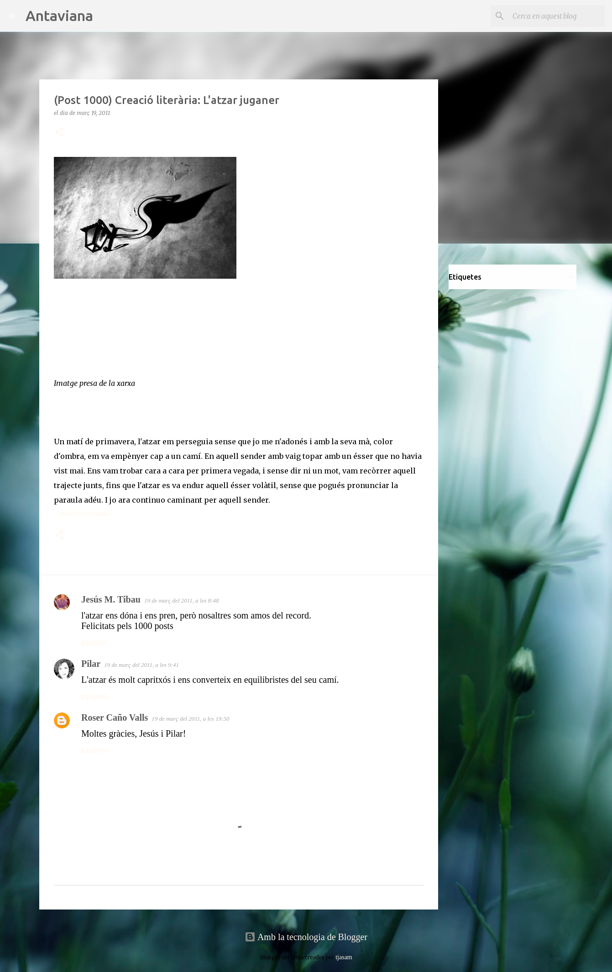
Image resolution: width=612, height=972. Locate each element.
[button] (59, 132)
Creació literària (83, 514)
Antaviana (59, 15)
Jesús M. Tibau (111, 599)
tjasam (343, 957)
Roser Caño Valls (114, 717)
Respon (94, 643)
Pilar (90, 664)
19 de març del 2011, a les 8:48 (181, 600)
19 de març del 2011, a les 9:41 (141, 664)
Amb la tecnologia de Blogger (306, 937)
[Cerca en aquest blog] (557, 16)
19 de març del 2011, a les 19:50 (190, 718)
